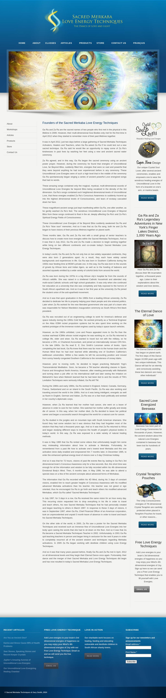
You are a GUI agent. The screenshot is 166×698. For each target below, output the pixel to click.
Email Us (142, 589)
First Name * (131, 652)
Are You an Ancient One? (15, 638)
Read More (147, 198)
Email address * (133, 644)
